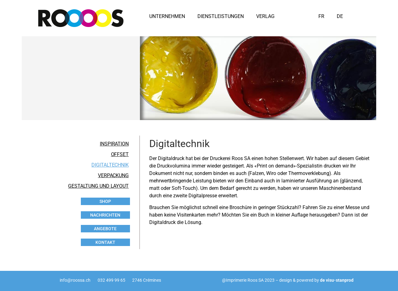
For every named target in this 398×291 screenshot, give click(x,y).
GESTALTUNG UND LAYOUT (98, 186)
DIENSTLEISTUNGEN (220, 16)
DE (340, 16)
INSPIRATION (114, 144)
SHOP (105, 201)
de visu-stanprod (337, 280)
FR (321, 16)
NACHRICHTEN (105, 215)
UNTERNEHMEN (167, 16)
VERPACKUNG (113, 175)
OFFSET (120, 154)
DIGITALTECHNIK (110, 165)
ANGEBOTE (105, 228)
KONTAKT (105, 242)
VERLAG (265, 16)
